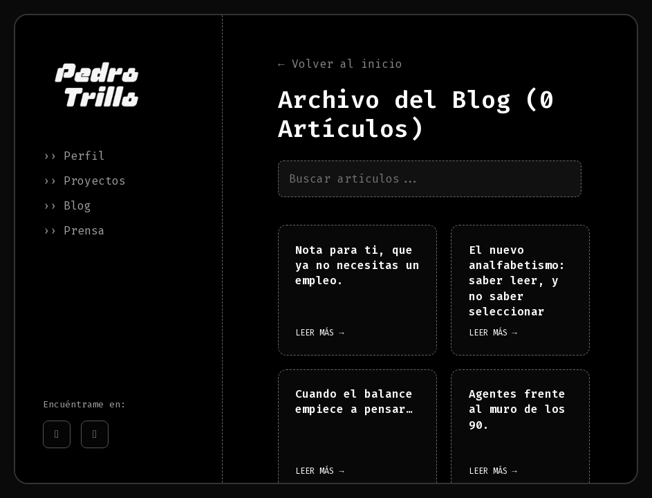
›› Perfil (74, 156)
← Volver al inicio (340, 64)
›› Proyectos (84, 181)
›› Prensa (74, 230)
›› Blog (67, 206)
